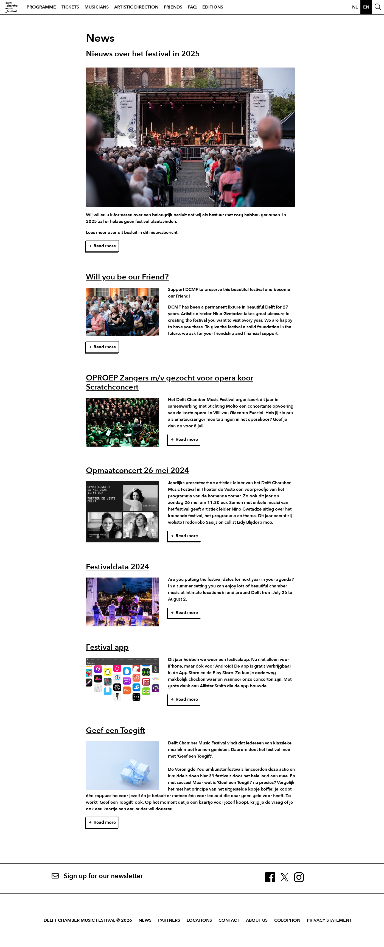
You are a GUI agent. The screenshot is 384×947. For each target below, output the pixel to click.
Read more (102, 246)
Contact (228, 920)
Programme (41, 7)
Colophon (287, 920)
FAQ (192, 7)
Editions (212, 7)
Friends (173, 7)
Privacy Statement (329, 920)
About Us (257, 920)
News (145, 920)
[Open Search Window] (378, 7)
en (366, 7)
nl (355, 7)
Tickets (70, 7)
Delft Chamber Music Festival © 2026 (88, 920)
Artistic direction (136, 7)
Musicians (97, 7)
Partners (169, 920)
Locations (199, 920)
